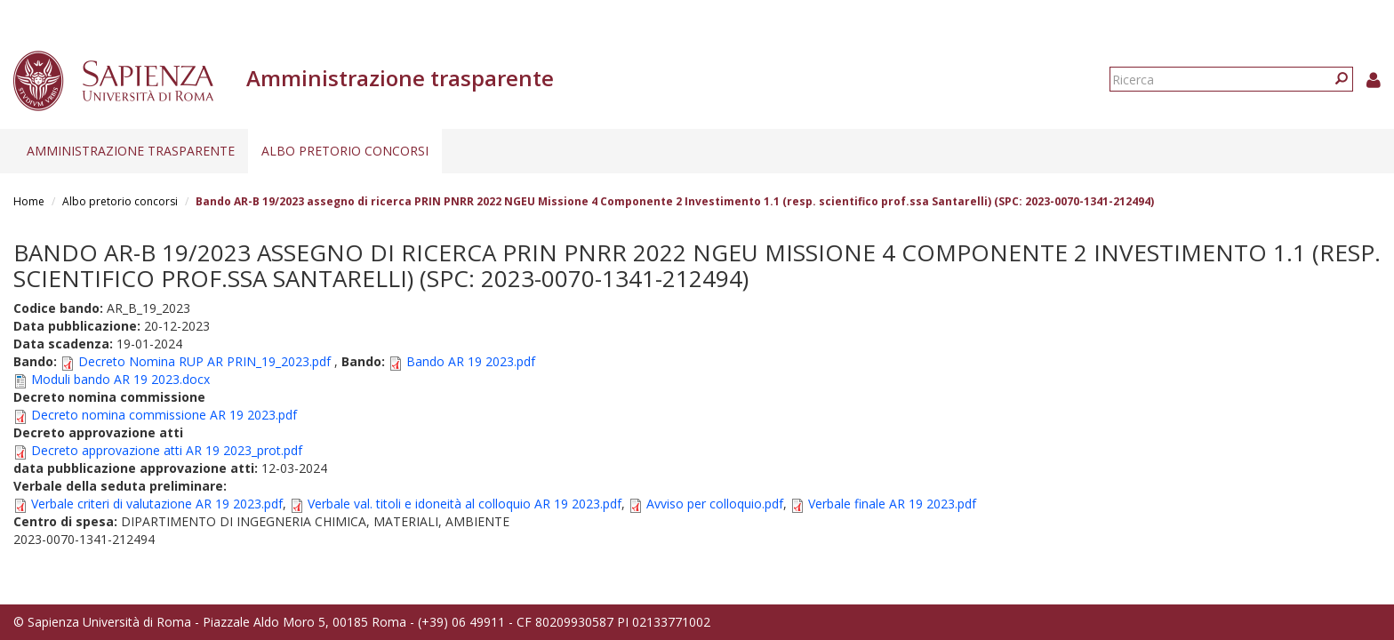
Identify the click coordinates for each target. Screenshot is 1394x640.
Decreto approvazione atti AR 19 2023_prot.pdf (166, 450)
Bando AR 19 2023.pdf (470, 361)
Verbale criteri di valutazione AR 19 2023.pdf (157, 503)
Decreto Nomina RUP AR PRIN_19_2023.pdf (204, 361)
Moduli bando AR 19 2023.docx (120, 379)
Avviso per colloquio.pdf (714, 503)
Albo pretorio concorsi (345, 150)
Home (28, 201)
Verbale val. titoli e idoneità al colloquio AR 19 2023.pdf (464, 503)
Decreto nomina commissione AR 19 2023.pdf (164, 414)
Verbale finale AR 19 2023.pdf (892, 503)
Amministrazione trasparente (131, 150)
